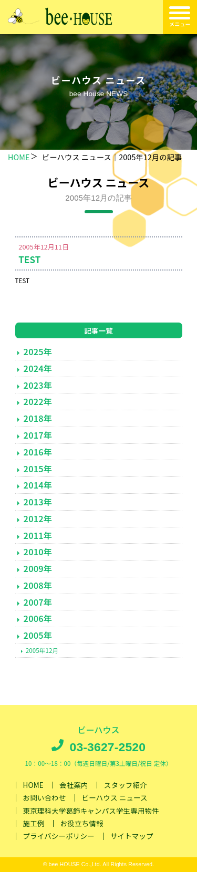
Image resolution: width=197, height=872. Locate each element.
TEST (29, 259)
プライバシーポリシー (59, 836)
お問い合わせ (44, 798)
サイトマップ (131, 836)
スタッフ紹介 (125, 785)
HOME (19, 156)
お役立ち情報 (81, 823)
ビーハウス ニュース (115, 798)
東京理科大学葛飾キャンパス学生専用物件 (91, 810)
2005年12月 (42, 650)
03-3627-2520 (107, 747)
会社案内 (73, 785)
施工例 (34, 823)
